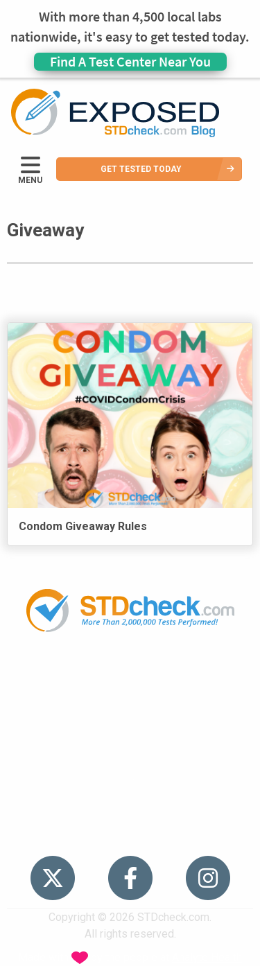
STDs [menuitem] (130, 701)
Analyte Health (207, 957)
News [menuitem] (130, 728)
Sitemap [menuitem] (130, 808)
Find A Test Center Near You (130, 61)
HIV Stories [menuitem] (130, 755)
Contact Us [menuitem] (130, 781)
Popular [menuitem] (130, 675)
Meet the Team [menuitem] (130, 834)
